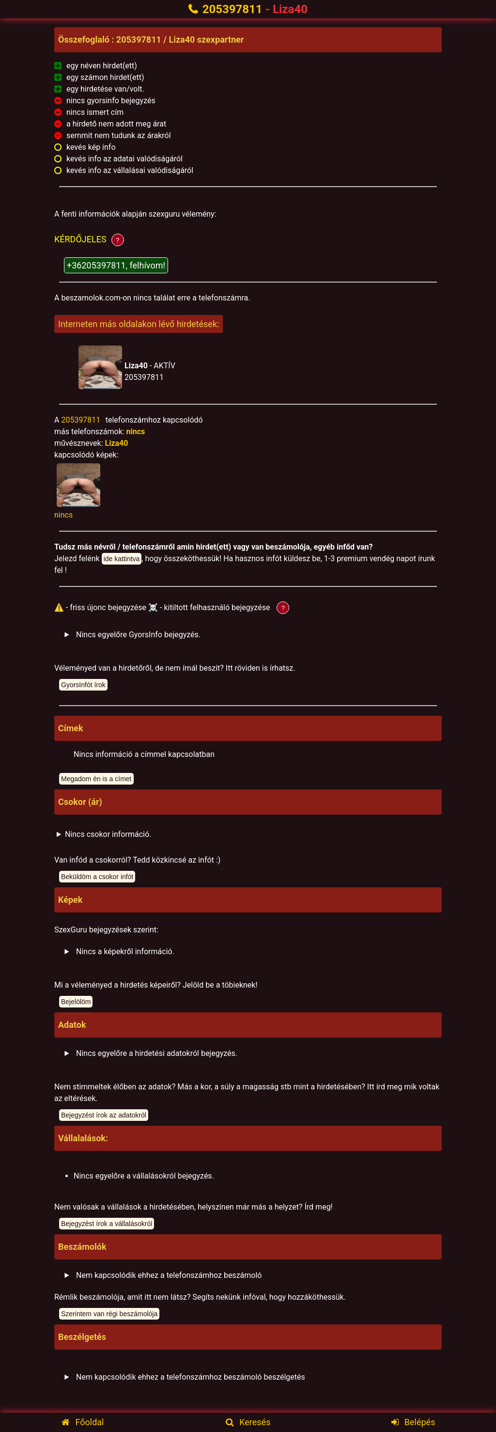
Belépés (413, 1422)
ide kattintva (122, 559)
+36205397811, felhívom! (116, 265)
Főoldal (83, 1422)
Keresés (248, 1422)
